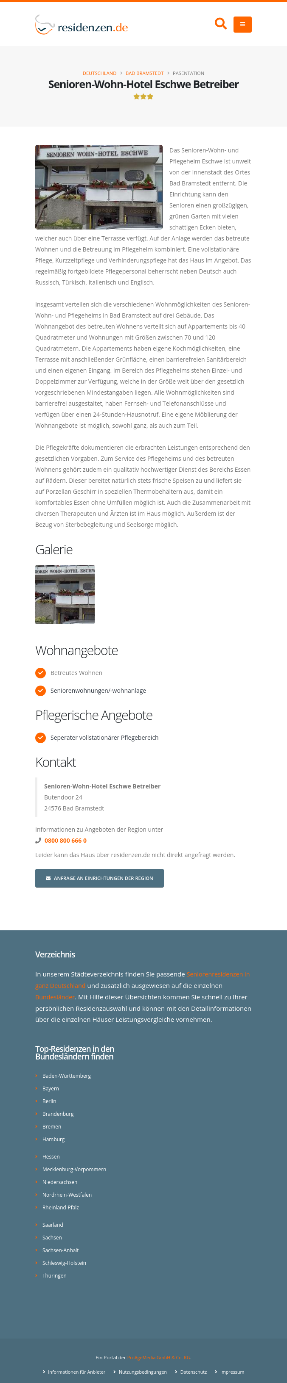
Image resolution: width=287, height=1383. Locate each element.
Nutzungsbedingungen (142, 1364)
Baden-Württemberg (68, 1074)
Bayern (51, 1086)
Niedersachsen (60, 1177)
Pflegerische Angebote (93, 715)
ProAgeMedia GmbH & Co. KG (158, 1349)
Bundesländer (56, 996)
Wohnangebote (76, 650)
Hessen (51, 1152)
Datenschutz (195, 1364)
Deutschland (100, 73)
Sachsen (52, 1230)
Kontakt (55, 762)
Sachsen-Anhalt (61, 1243)
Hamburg (54, 1135)
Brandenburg (59, 1111)
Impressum (235, 1364)
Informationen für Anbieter (73, 1364)
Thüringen (55, 1267)
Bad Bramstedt (144, 73)
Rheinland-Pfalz (61, 1201)
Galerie (54, 549)
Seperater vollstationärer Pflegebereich (105, 737)
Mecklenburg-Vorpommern (76, 1164)
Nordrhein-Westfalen (68, 1189)
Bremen (52, 1123)
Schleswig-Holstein (65, 1255)
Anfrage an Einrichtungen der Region (99, 878)
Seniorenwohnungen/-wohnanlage (98, 690)
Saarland (53, 1218)
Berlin (49, 1098)
